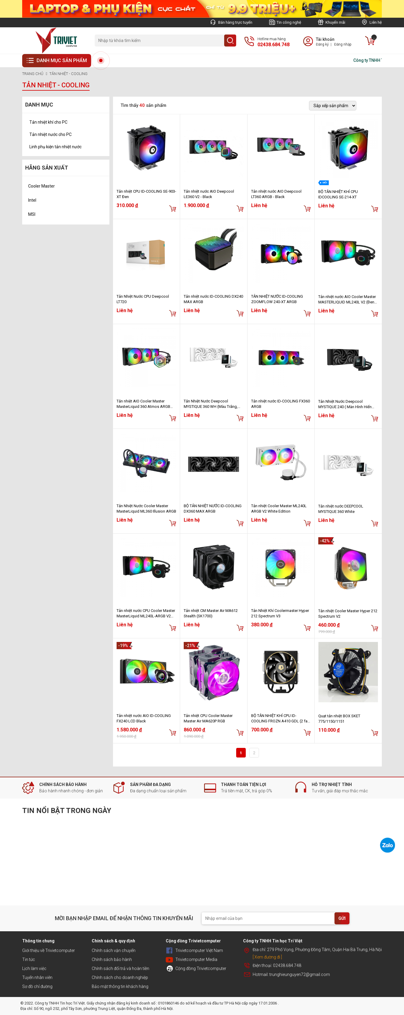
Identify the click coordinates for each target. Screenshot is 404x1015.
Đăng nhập (343, 44)
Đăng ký (322, 44)
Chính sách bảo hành (112, 959)
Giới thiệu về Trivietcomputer (48, 950)
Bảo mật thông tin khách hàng (120, 986)
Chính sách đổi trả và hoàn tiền (120, 968)
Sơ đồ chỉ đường (37, 986)
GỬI (342, 918)
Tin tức (28, 959)
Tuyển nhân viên (37, 977)
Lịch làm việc (34, 968)
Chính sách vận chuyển (113, 950)
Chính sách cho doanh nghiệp (120, 977)
